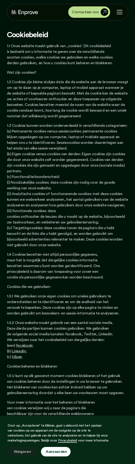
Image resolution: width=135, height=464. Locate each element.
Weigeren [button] (22, 452)
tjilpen (17, 357)
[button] (118, 12)
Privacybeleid (67, 440)
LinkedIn (19, 351)
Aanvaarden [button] (56, 452)
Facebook (24, 345)
